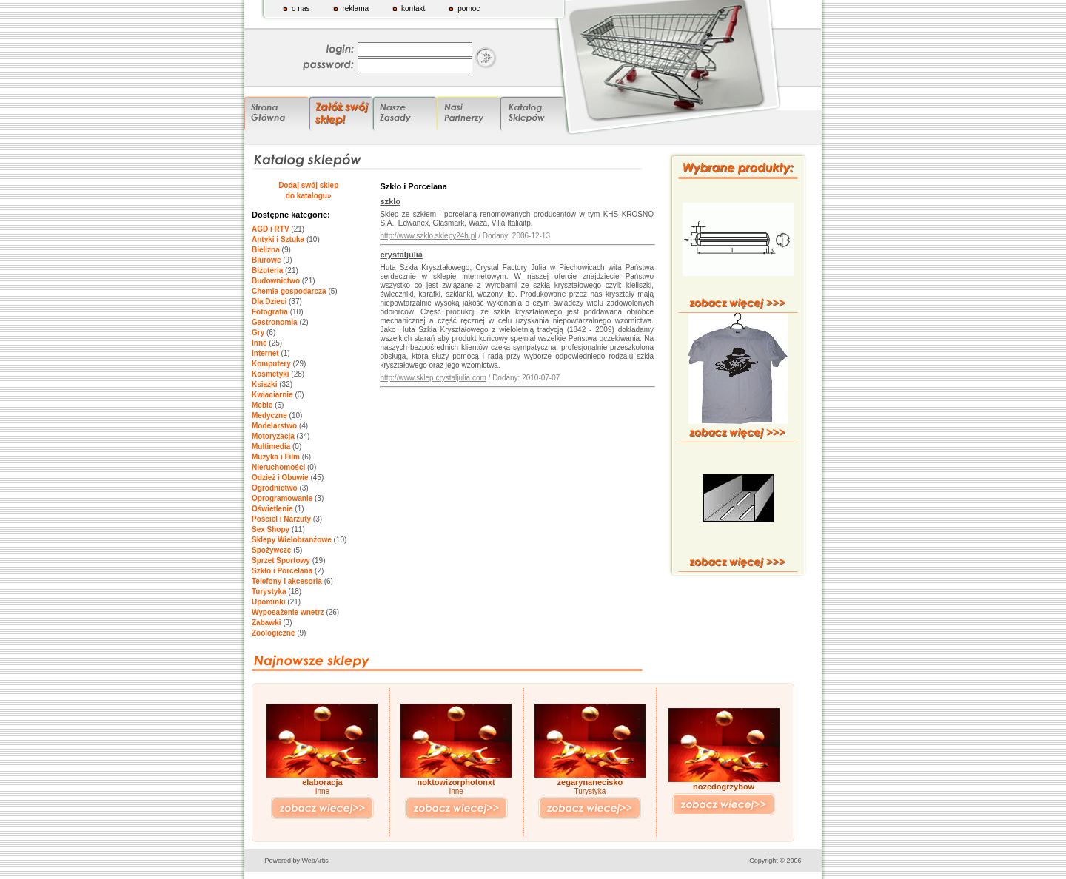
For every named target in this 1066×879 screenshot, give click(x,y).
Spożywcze (271, 550)
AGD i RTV (270, 229)
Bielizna (266, 250)
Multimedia (271, 446)
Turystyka (269, 591)
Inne (259, 343)
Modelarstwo (274, 426)
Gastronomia (275, 322)
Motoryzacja (273, 436)
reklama (355, 8)
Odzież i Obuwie (280, 478)
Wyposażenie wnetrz (288, 612)
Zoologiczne (273, 633)
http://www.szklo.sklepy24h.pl (428, 236)
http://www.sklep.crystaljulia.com (433, 378)
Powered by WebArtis (297, 860)
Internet (265, 353)
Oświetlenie (272, 509)
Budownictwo (276, 281)
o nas (300, 8)
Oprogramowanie (282, 498)
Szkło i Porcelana (282, 571)
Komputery (271, 364)
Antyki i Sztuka (278, 239)
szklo (390, 201)
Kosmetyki (270, 374)
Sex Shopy (270, 529)
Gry (258, 333)
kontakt (413, 8)
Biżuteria (267, 270)
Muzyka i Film (276, 457)
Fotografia (270, 312)
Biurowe (266, 260)
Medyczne (269, 415)
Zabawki (266, 623)
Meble (262, 405)
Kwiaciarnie (272, 395)
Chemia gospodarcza (289, 291)
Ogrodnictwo (275, 488)
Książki (264, 384)
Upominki (269, 602)
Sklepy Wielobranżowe (292, 540)
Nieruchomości (278, 467)
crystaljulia (401, 254)
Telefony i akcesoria (287, 581)
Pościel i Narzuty (281, 519)
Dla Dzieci (269, 301)
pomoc (468, 8)
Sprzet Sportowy (281, 560)
